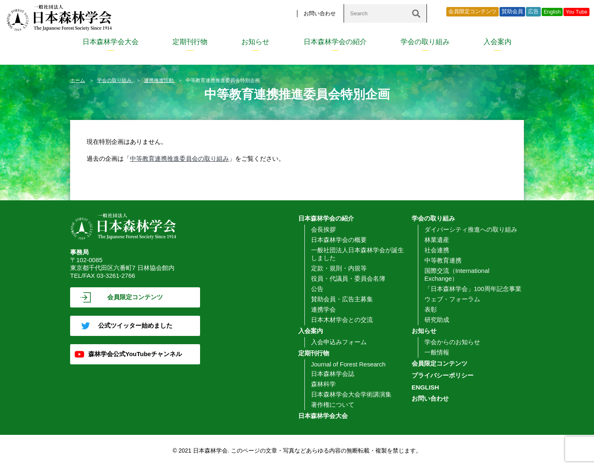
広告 (533, 11)
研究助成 (436, 319)
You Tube (576, 12)
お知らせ (255, 42)
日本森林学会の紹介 (335, 42)
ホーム (77, 80)
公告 (317, 288)
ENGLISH (425, 387)
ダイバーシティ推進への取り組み (470, 229)
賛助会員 (512, 11)
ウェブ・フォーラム (452, 299)
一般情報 (436, 352)
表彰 (430, 309)
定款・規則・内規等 (339, 268)
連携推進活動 (159, 80)
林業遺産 (436, 239)
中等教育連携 (443, 260)
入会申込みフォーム (339, 341)
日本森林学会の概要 (339, 239)
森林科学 (323, 383)
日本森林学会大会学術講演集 (351, 394)
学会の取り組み (425, 42)
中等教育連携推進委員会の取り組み (179, 158)
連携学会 (323, 309)
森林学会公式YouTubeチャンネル (135, 353)
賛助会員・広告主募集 (342, 299)
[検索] (416, 13)
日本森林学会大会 (110, 42)
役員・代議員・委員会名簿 (348, 278)
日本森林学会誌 (332, 373)
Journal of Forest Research (348, 364)
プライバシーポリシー (443, 375)
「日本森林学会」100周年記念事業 (472, 288)
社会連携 (436, 249)
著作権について (332, 404)
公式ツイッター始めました (135, 325)
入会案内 (497, 42)
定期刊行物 (189, 42)
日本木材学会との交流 (342, 319)
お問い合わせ (320, 13)
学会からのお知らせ (452, 341)
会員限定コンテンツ (472, 11)
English (552, 12)
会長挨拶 (323, 229)
